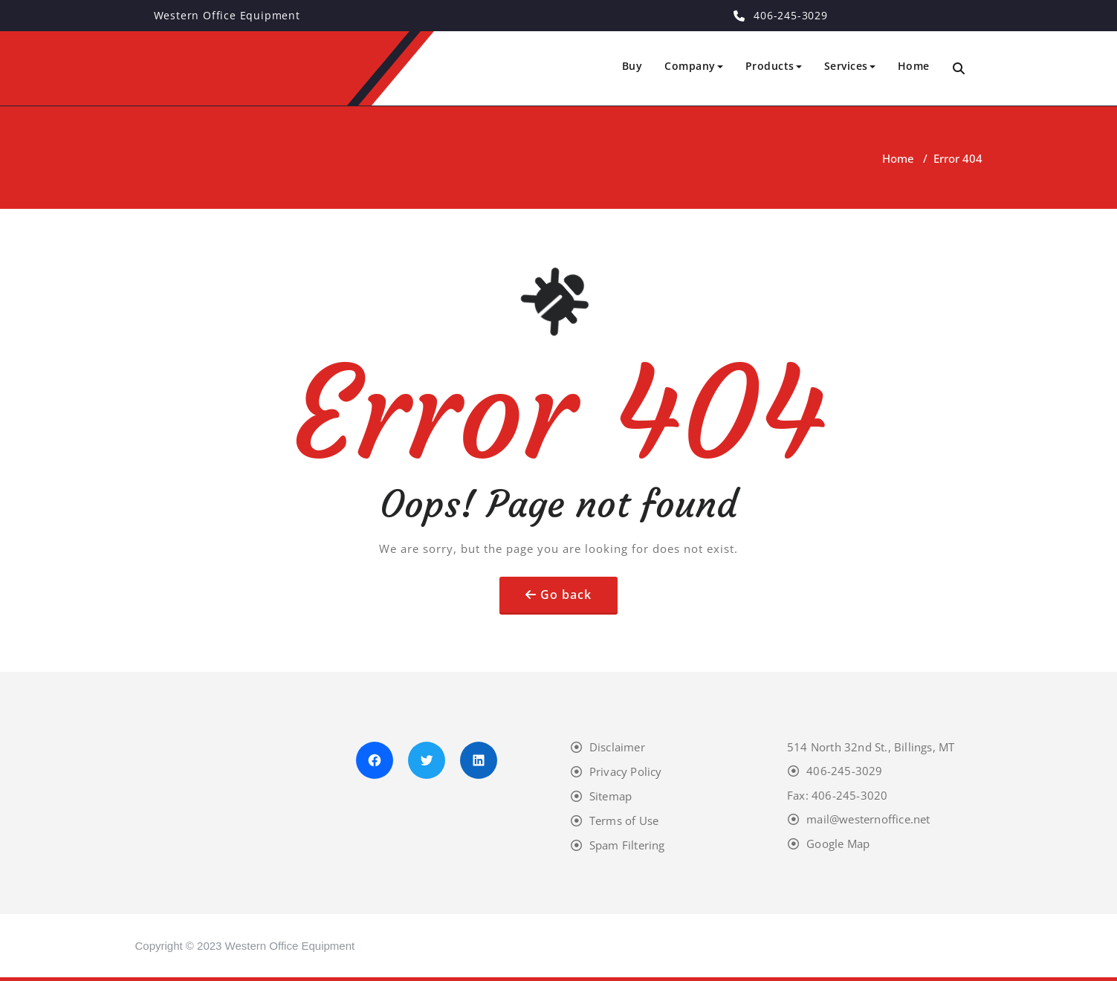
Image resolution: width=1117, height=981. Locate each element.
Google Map (838, 843)
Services (849, 66)
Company (693, 66)
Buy (632, 66)
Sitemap (610, 796)
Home (914, 66)
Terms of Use (623, 820)
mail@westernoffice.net (868, 819)
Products (773, 66)
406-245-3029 (844, 770)
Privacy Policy (625, 771)
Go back (566, 594)
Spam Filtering (627, 845)
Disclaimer (617, 746)
